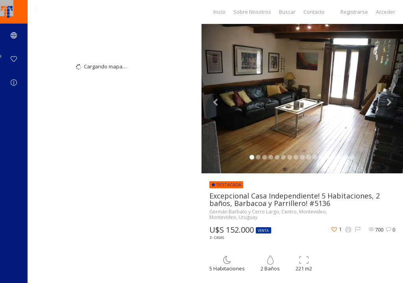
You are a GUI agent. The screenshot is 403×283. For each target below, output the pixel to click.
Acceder (385, 11)
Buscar (287, 11)
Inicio (219, 11)
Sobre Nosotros (252, 11)
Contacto (314, 11)
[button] (217, 98)
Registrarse (354, 11)
